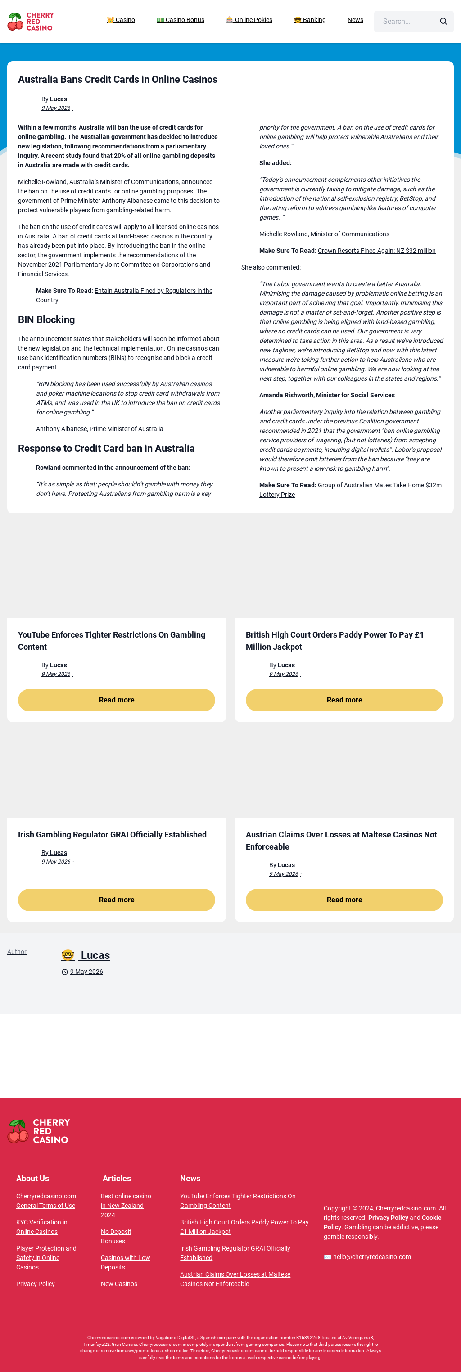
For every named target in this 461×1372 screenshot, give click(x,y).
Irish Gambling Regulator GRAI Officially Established (235, 1253)
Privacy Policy (35, 1283)
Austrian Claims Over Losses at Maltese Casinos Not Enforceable (235, 1279)
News (355, 19)
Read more (117, 700)
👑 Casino (121, 19)
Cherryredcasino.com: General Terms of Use (46, 1200)
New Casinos (119, 1283)
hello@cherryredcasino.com (367, 1257)
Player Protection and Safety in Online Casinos (46, 1258)
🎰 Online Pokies (249, 19)
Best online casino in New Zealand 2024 (126, 1205)
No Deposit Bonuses (116, 1236)
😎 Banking (310, 19)
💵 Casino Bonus (180, 19)
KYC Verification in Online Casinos (42, 1227)
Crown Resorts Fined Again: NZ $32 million (377, 250)
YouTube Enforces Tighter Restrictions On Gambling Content (238, 1200)
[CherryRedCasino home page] (47, 22)
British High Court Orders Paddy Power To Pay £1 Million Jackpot (244, 1227)
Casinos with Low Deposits (125, 1262)
